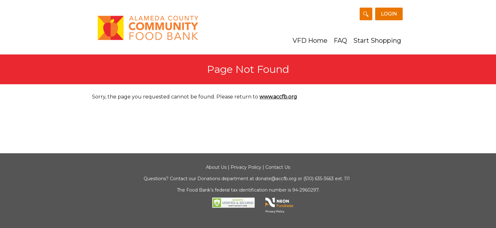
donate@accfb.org (275, 178)
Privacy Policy (246, 167)
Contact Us (277, 167)
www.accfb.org (278, 97)
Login (389, 14)
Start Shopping (377, 40)
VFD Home (310, 40)
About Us (216, 167)
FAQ (340, 40)
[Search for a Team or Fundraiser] (366, 14)
